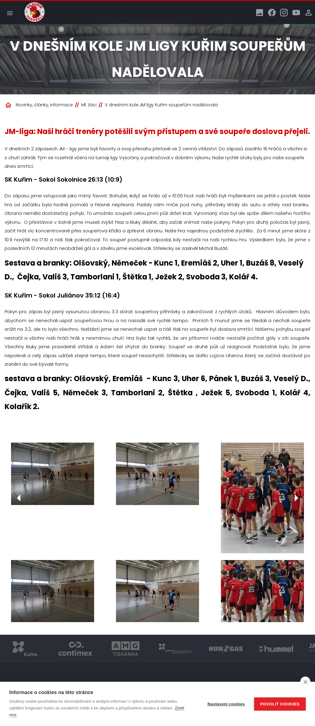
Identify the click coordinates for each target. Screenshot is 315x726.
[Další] (296, 498)
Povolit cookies (280, 704)
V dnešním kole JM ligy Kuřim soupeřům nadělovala (161, 105)
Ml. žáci (89, 105)
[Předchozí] (19, 498)
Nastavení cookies (226, 704)
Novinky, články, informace (44, 105)
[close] (305, 682)
